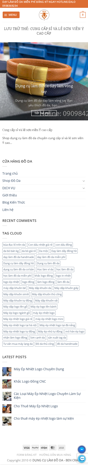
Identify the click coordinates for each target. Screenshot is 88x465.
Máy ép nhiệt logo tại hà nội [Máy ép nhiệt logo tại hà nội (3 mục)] (19, 325)
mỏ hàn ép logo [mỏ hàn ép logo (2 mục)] (74, 331)
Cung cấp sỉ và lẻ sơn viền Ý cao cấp (27, 130)
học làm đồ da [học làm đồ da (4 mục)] (64, 269)
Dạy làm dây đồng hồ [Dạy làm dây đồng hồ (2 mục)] (64, 251)
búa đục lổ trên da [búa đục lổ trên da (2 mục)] (14, 244)
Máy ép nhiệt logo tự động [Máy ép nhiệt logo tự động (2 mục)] (19, 331)
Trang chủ (10, 173)
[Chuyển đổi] (84, 180)
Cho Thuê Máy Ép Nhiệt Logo (36, 406)
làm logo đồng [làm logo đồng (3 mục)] (45, 282)
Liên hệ (7, 209)
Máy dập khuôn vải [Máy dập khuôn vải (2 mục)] (46, 300)
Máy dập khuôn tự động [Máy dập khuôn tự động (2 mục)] (17, 300)
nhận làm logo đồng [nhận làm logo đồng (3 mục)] (15, 337)
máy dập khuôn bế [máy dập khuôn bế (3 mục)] (14, 288)
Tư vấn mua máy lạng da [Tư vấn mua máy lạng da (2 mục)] (18, 344)
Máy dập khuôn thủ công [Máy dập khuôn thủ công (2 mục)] (47, 294)
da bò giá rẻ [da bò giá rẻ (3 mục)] (29, 251)
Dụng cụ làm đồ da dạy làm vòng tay (44, 88)
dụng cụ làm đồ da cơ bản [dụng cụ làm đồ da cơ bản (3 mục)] (18, 269)
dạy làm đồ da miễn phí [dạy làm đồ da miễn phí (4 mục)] (51, 257)
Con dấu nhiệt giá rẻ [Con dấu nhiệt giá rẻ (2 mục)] (40, 244)
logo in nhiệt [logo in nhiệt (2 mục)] (63, 275)
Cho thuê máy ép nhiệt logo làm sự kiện (44, 418)
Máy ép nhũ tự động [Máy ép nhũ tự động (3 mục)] (50, 331)
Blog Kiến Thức (13, 202)
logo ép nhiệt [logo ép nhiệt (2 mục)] (11, 282)
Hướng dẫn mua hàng (55, 455)
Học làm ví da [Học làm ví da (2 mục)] (45, 269)
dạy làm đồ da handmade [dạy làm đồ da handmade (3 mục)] (18, 257)
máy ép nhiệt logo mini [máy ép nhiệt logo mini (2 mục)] (49, 319)
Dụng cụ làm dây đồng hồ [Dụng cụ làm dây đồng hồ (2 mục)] (18, 263)
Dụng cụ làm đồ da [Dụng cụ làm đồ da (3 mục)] (48, 263)
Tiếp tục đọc (44, 113)
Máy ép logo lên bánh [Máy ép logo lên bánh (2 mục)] (43, 306)
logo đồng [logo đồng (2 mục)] (28, 282)
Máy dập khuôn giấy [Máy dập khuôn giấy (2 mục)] (66, 288)
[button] (11, 15)
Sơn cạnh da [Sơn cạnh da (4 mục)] (37, 337)
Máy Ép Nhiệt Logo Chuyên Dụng (39, 369)
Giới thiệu (9, 195)
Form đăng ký (27, 455)
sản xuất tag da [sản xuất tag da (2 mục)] (57, 337)
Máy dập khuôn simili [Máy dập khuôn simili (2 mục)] (16, 294)
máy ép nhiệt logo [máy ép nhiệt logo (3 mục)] (44, 313)
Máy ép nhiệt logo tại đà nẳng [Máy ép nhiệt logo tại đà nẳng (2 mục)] (57, 325)
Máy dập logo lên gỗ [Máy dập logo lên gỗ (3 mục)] (15, 306)
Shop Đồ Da (11, 180)
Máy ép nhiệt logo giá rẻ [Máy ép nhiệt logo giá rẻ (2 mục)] (17, 319)
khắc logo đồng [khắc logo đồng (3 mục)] (44, 275)
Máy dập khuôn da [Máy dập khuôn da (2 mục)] (40, 288)
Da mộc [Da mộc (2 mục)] (43, 251)
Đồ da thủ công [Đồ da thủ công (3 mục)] (45, 344)
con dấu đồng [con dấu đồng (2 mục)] (64, 244)
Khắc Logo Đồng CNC (30, 381)
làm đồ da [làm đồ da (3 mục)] (63, 282)
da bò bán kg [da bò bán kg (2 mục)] (11, 251)
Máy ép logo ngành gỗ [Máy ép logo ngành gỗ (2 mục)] (16, 313)
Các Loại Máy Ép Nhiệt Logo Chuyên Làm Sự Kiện (47, 396)
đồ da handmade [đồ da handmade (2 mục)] (67, 344)
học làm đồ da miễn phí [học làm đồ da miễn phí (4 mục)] (17, 275)
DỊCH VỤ (8, 188)
